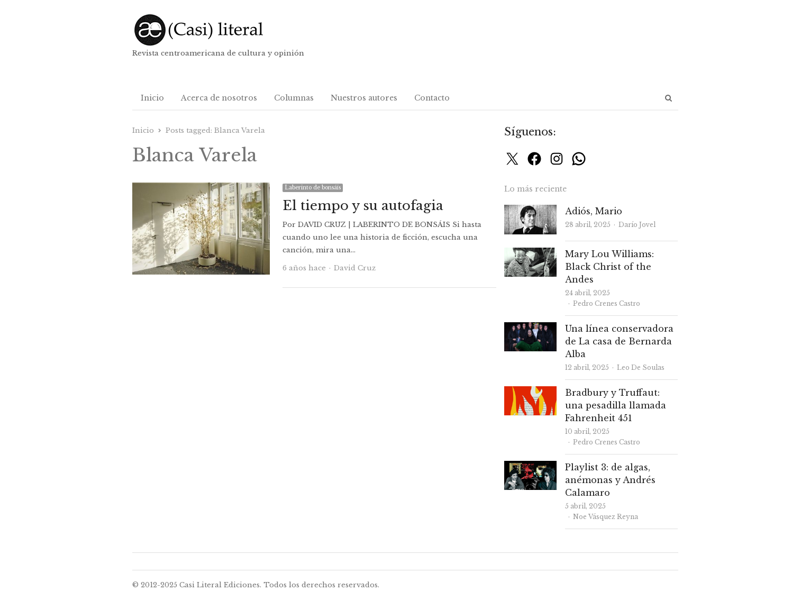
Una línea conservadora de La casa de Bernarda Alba (619, 341)
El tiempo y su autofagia (363, 205)
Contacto (432, 98)
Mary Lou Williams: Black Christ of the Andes (609, 267)
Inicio (152, 98)
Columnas (294, 98)
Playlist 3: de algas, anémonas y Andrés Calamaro (610, 480)
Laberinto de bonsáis (313, 187)
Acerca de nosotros (219, 98)
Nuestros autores (364, 98)
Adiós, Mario (593, 211)
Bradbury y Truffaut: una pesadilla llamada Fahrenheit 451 (615, 405)
